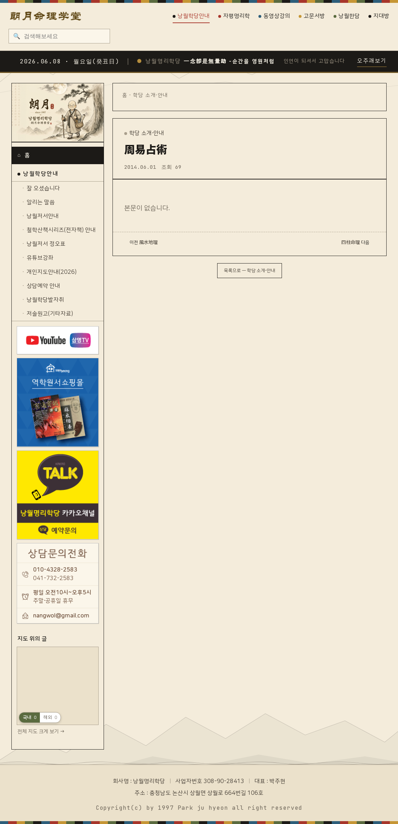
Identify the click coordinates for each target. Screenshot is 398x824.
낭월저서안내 (43, 216)
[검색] (64, 36)
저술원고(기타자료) (50, 314)
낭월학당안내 (191, 16)
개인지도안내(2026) (52, 272)
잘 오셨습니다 (43, 188)
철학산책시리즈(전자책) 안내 (61, 230)
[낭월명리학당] (58, 112)
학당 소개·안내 (150, 95)
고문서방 (312, 16)
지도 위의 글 (32, 639)
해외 (50, 717)
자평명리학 (234, 16)
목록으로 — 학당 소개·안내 (249, 270)
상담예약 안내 (43, 286)
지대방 (378, 16)
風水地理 (148, 242)
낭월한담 (347, 16)
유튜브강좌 (40, 258)
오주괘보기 (372, 61)
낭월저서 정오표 (46, 244)
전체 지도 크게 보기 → (40, 732)
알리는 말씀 (41, 202)
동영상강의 (274, 16)
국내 (29, 717)
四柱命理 (350, 242)
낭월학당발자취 (45, 300)
